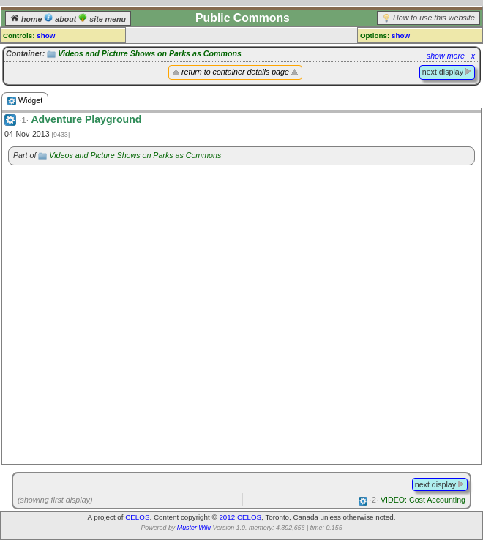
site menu (102, 19)
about (61, 19)
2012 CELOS (240, 517)
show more (446, 55)
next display (447, 71)
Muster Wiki (194, 527)
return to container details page (235, 71)
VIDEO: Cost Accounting (417, 499)
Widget (24, 100)
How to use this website (434, 17)
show (46, 35)
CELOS (137, 517)
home (27, 19)
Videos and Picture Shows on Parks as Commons (150, 53)
